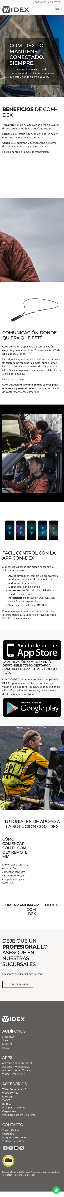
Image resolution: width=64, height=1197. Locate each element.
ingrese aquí (30, 1174)
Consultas (8, 1134)
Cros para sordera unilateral (18, 1115)
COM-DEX (7, 1096)
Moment (7, 1044)
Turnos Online (10, 1130)
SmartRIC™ (8, 1036)
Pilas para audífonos (14, 1107)
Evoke (5, 1047)
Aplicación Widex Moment (17, 1063)
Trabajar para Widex (14, 1141)
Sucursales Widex (17, 984)
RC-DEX (6, 1104)
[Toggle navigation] (57, 10)
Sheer (5, 1040)
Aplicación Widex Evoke (15, 1066)
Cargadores (9, 1111)
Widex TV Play (10, 1093)
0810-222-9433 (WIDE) (47, 2)
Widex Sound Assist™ (14, 1089)
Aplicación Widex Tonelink (17, 1070)
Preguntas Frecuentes (15, 1137)
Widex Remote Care (13, 1074)
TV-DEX (6, 1100)
